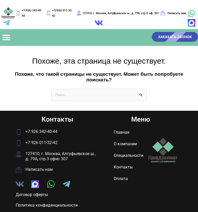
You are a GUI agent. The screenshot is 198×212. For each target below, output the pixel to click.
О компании (125, 143)
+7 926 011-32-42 (41, 142)
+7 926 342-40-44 (41, 131)
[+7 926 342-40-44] (19, 132)
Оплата (121, 178)
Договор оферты (32, 194)
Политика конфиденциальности (47, 205)
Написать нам (39, 169)
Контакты (123, 167)
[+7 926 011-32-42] (19, 143)
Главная (121, 132)
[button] (6, 37)
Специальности (128, 155)
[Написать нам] (19, 170)
